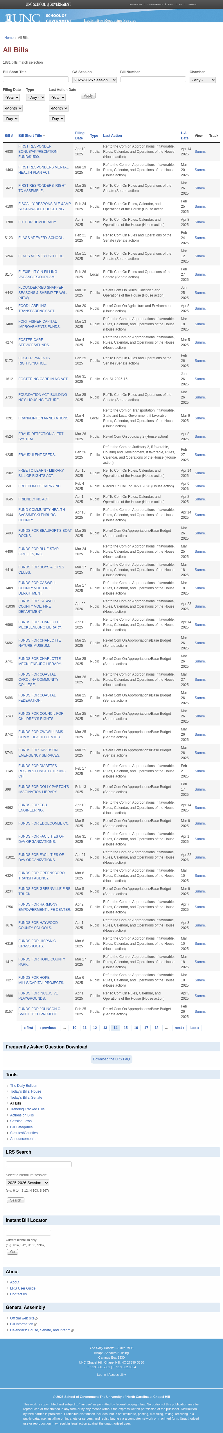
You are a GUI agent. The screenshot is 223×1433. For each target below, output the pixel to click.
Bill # (9, 136)
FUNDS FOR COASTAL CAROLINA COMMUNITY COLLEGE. (38, 679)
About (14, 1282)
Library (171, 4)
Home (9, 38)
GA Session (82, 72)
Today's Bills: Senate (26, 1098)
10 (74, 1028)
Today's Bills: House (25, 1091)
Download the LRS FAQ (111, 1059)
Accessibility (117, 1374)
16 (136, 1028)
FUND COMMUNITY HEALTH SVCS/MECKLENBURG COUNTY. (41, 515)
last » (194, 1028)
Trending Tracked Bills (27, 1109)
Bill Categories (21, 1127)
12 (95, 1028)
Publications (192, 4)
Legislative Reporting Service (110, 20)
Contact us (18, 1294)
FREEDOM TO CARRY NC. (39, 486)
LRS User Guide (22, 1288)
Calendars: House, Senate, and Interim (42, 1330)
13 (105, 1028)
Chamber (197, 72)
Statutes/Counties (24, 1133)
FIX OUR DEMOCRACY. (37, 222)
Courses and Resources (155, 4)
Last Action (112, 136)
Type (30, 90)
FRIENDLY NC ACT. (34, 499)
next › (179, 1028)
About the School (136, 4)
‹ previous (47, 1028)
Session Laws (21, 1121)
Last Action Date (62, 90)
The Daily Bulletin (23, 1086)
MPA (180, 4)
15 (125, 1028)
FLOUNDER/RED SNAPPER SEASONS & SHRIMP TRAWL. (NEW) (42, 292)
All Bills (15, 1103)
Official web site (24, 1318)
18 (156, 1028)
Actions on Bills (22, 1115)
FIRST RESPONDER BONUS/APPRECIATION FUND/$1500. (37, 151)
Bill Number (130, 72)
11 (85, 1028)
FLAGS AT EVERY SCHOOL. (41, 238)
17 (146, 1028)
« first (28, 1028)
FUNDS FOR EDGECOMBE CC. (43, 823)
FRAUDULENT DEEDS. (36, 455)
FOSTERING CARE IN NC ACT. (43, 379)
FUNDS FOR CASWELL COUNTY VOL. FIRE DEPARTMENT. (37, 588)
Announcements (22, 1139)
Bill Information (23, 1324)
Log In (101, 1374)
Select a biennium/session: (26, 1175)
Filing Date (12, 90)
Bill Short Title (14, 72)
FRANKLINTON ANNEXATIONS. (43, 418)
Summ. (200, 152)
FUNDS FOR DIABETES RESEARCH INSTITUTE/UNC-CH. (42, 771)
